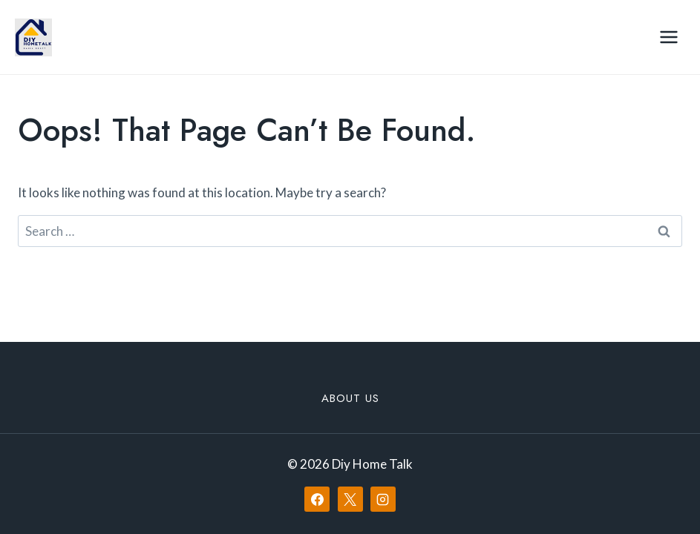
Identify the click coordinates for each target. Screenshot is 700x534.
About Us (350, 398)
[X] (350, 499)
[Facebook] (317, 499)
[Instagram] (383, 499)
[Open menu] (668, 36)
